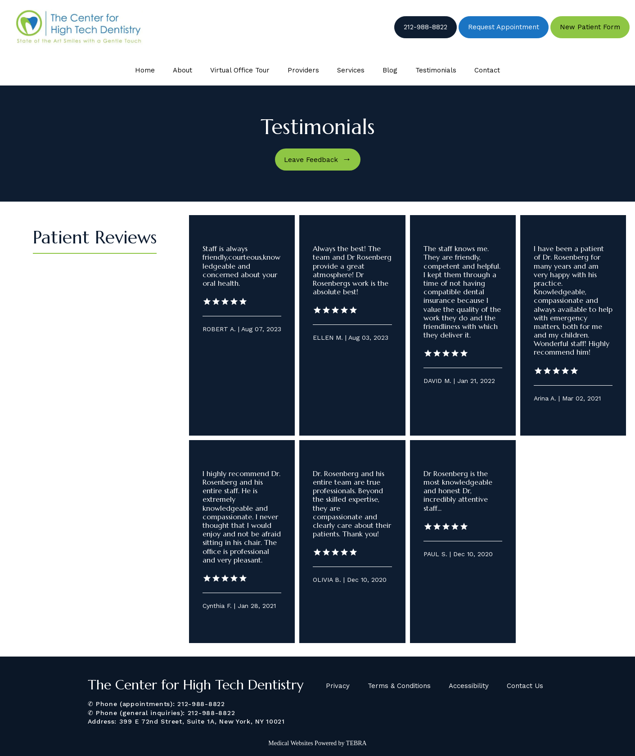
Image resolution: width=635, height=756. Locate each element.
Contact (487, 70)
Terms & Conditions (399, 686)
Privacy (338, 686)
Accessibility (469, 686)
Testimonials (435, 70)
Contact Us (525, 686)
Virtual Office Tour (240, 70)
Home (145, 70)
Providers (303, 70)
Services (351, 70)
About (182, 70)
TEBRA (356, 743)
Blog (390, 70)
